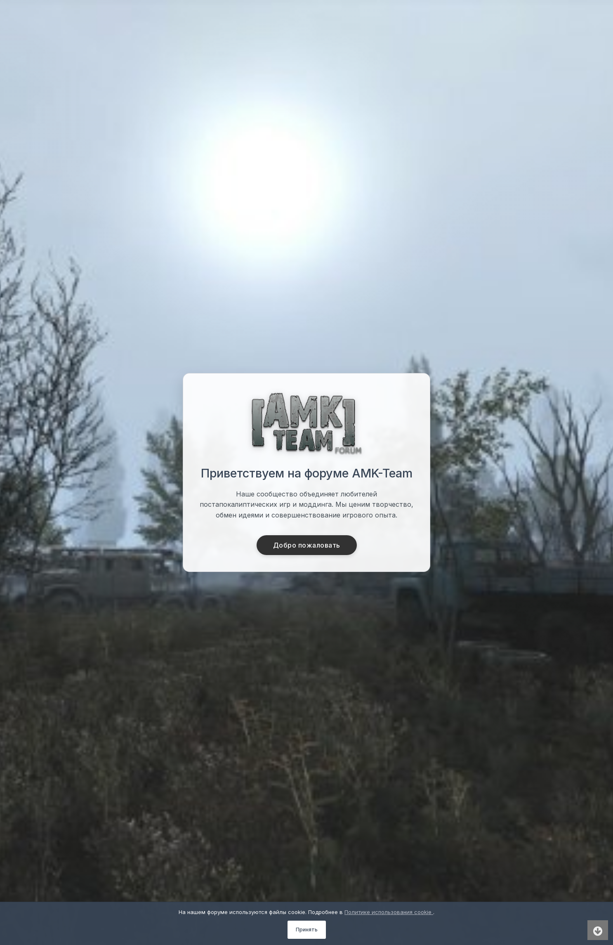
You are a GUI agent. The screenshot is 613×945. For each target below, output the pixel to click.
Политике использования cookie (388, 912)
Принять (307, 929)
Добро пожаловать (306, 545)
